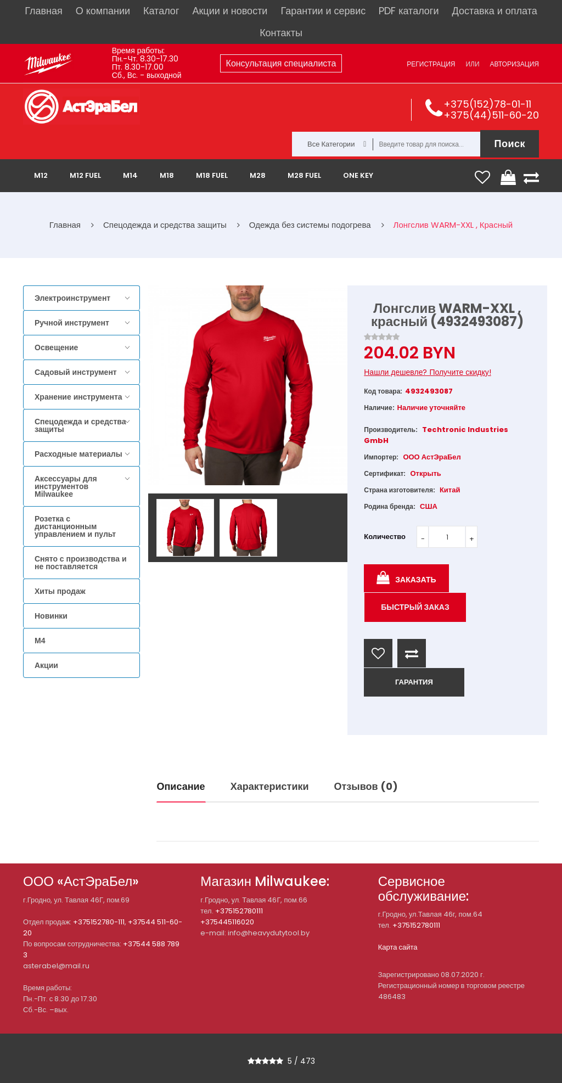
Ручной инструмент (72, 322)
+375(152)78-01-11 (487, 104)
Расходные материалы (78, 454)
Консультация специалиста (281, 63)
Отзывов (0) (366, 786)
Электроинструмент (72, 298)
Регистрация (431, 64)
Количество (385, 536)
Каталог (161, 11)
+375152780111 (239, 911)
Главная (44, 11)
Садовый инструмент (76, 372)
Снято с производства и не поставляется (81, 562)
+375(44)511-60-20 (491, 115)
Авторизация (514, 64)
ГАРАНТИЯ (414, 682)
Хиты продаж (60, 591)
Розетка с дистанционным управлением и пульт (75, 526)
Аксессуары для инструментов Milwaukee (66, 486)
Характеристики (270, 786)
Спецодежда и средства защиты (80, 425)
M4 (40, 640)
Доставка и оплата (494, 11)
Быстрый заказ (415, 607)
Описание (181, 786)
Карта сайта (398, 947)
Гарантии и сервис (323, 11)
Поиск (509, 143)
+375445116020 (227, 922)
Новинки (51, 615)
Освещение (56, 347)
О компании (103, 11)
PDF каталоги (409, 11)
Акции (46, 665)
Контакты (281, 33)
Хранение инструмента (78, 396)
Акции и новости (229, 11)
